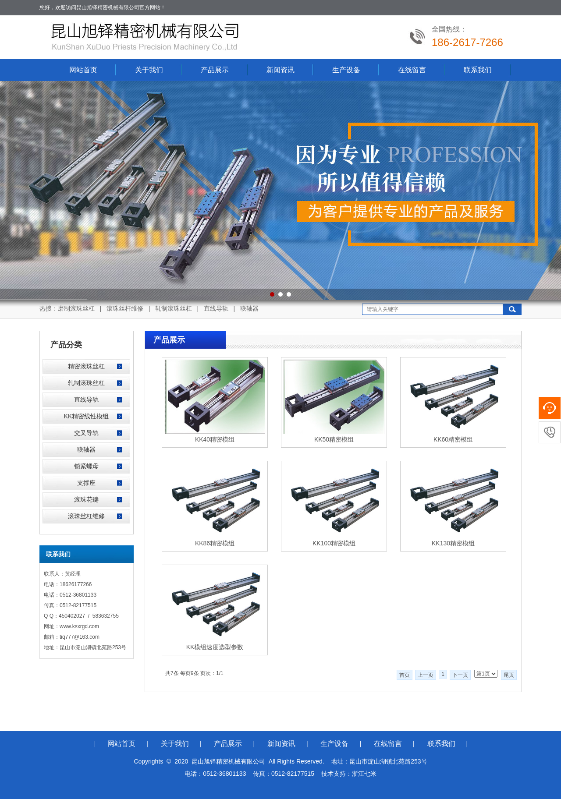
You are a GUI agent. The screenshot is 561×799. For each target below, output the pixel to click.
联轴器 (86, 449)
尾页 (509, 675)
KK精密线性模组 (86, 416)
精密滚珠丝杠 (86, 366)
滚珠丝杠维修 (86, 516)
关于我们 (149, 70)
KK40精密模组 (214, 439)
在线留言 (412, 70)
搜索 (512, 309)
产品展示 (215, 70)
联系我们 (478, 70)
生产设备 (346, 70)
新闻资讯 (280, 70)
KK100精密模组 (333, 543)
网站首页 (83, 70)
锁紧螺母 (86, 466)
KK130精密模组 (453, 543)
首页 (404, 675)
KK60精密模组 (453, 439)
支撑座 (86, 482)
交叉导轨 (86, 432)
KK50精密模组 (334, 439)
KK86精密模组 (214, 543)
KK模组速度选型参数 (215, 647)
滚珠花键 (86, 499)
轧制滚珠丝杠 (86, 382)
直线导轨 (86, 399)
